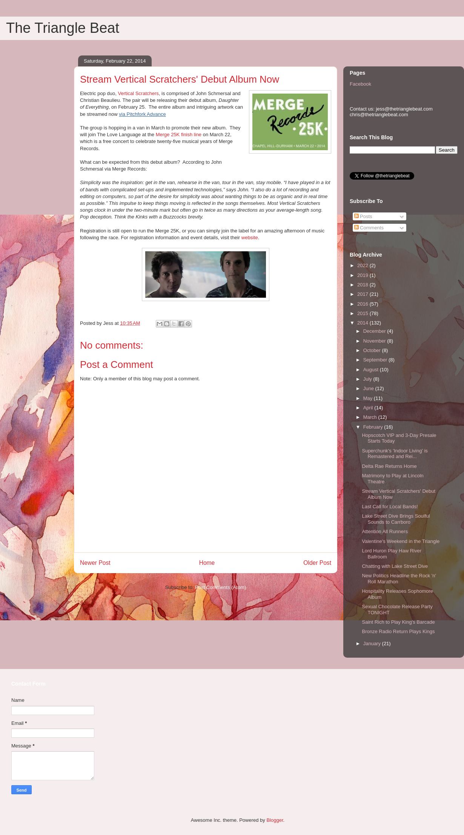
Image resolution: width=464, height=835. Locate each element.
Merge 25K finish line (178, 134)
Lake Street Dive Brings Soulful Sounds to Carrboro (396, 519)
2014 (363, 323)
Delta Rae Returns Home (389, 466)
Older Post (317, 563)
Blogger (274, 820)
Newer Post (95, 563)
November (375, 341)
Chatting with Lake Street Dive (395, 566)
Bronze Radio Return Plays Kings (398, 631)
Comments (369, 228)
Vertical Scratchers (138, 93)
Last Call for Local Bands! (390, 506)
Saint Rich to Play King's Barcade (398, 622)
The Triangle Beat (62, 28)
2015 (363, 313)
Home (207, 563)
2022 (363, 265)
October (372, 350)
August (371, 369)
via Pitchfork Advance (142, 114)
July (368, 379)
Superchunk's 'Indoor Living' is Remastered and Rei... (394, 454)
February (373, 427)
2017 (363, 294)
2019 (363, 275)
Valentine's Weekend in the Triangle (400, 541)
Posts (363, 216)
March (370, 417)
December (375, 331)
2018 (363, 285)
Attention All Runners (384, 531)
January (372, 643)
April (369, 408)
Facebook (360, 84)
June (369, 388)
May (368, 398)
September (376, 360)
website (249, 237)
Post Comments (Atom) (220, 587)
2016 (363, 304)
